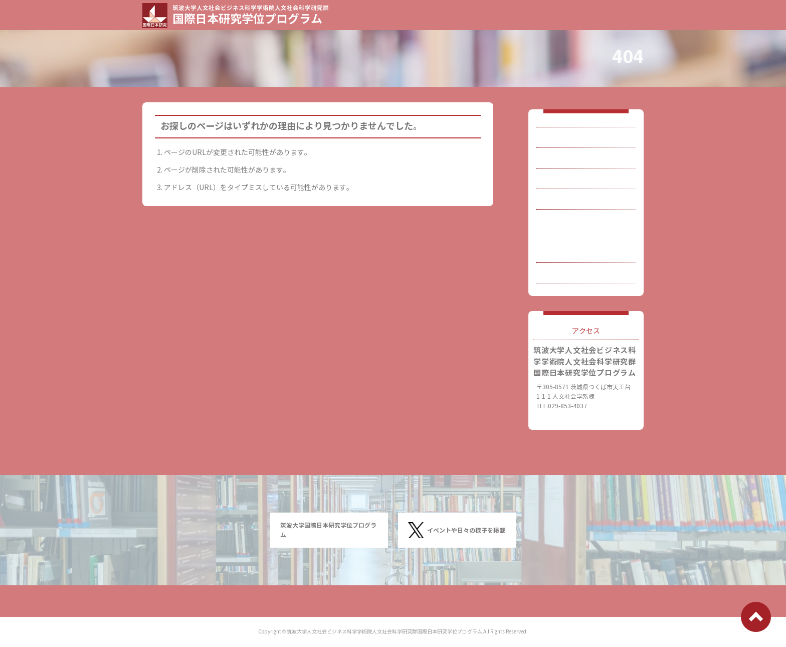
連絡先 (561, 274)
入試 (558, 194)
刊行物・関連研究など (586, 247)
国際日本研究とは (579, 140)
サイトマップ (572, 300)
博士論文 (565, 220)
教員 (558, 167)
